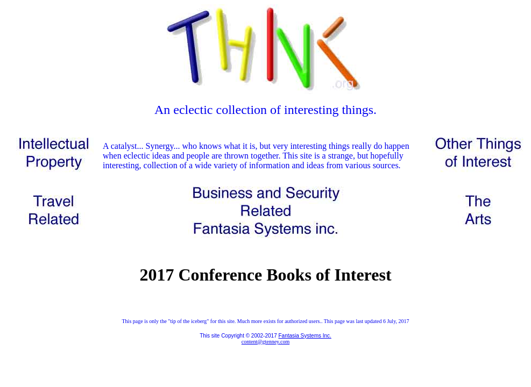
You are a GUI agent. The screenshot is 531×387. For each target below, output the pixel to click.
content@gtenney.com (265, 342)
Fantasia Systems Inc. (304, 336)
